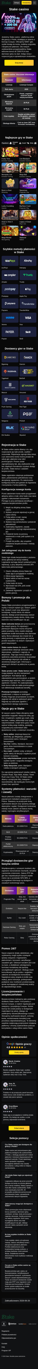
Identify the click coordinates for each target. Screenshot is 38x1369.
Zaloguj (16, 3)
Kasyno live (17, 143)
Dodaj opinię (19, 1052)
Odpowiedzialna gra (9, 1338)
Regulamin (5, 1331)
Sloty (33, 143)
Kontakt (4, 1343)
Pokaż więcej (19, 1128)
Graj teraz (19, 63)
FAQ (3, 1347)
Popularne (7, 143)
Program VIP (6, 1350)
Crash (25, 143)
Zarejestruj (26, 3)
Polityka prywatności (9, 1334)
